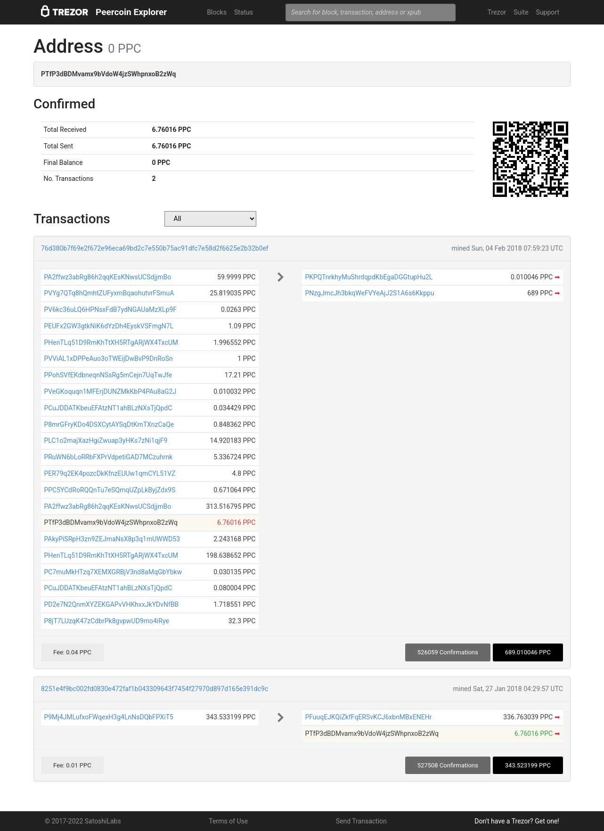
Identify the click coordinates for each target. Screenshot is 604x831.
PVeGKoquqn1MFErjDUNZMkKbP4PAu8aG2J (110, 391)
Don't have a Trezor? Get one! (516, 821)
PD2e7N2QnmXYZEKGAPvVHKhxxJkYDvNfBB (111, 604)
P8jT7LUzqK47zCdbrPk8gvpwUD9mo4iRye (106, 621)
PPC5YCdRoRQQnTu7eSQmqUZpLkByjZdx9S (109, 490)
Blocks (217, 12)
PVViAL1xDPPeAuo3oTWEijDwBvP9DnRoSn (108, 358)
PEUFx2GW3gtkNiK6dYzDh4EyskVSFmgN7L (108, 326)
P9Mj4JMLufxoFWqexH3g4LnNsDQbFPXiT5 (108, 717)
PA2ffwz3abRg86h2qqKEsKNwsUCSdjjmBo (107, 277)
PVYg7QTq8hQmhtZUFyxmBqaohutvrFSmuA (109, 293)
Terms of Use (228, 821)
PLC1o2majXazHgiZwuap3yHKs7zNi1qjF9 (105, 440)
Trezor (497, 12)
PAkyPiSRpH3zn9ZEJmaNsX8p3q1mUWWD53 (112, 539)
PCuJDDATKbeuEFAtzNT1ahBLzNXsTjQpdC (108, 408)
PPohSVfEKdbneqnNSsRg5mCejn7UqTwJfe (108, 375)
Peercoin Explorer (131, 12)
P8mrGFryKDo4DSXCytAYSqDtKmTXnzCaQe (109, 424)
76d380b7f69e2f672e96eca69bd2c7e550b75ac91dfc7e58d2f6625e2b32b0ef (155, 248)
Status (243, 12)
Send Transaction (361, 821)
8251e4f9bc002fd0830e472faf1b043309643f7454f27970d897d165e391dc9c (154, 688)
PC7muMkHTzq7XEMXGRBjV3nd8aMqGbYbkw (113, 572)
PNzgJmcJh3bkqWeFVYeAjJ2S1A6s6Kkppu (369, 293)
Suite (521, 12)
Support (547, 12)
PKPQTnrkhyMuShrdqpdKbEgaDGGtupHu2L (369, 277)
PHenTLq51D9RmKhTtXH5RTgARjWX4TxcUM (111, 342)
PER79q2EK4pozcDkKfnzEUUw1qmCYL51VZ (109, 473)
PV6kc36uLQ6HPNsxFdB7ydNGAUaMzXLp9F (110, 309)
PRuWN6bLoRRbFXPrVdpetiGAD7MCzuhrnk (108, 457)
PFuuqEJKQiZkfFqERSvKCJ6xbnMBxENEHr (368, 717)
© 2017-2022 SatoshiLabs (83, 821)
